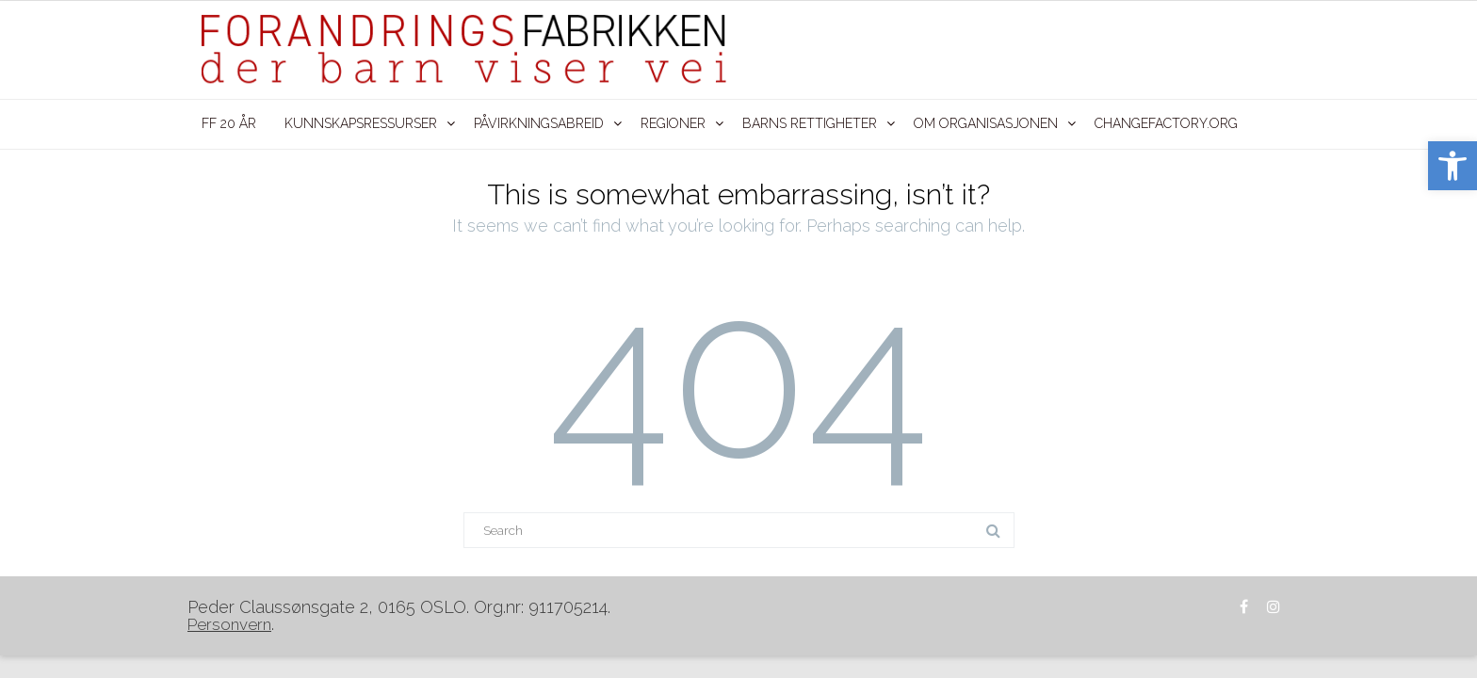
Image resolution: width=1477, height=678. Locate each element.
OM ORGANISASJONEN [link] (986, 123)
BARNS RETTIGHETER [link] (809, 123)
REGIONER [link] (673, 123)
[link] (1452, 165)
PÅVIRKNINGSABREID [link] (539, 123)
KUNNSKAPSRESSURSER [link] (360, 123)
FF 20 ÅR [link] (229, 123)
